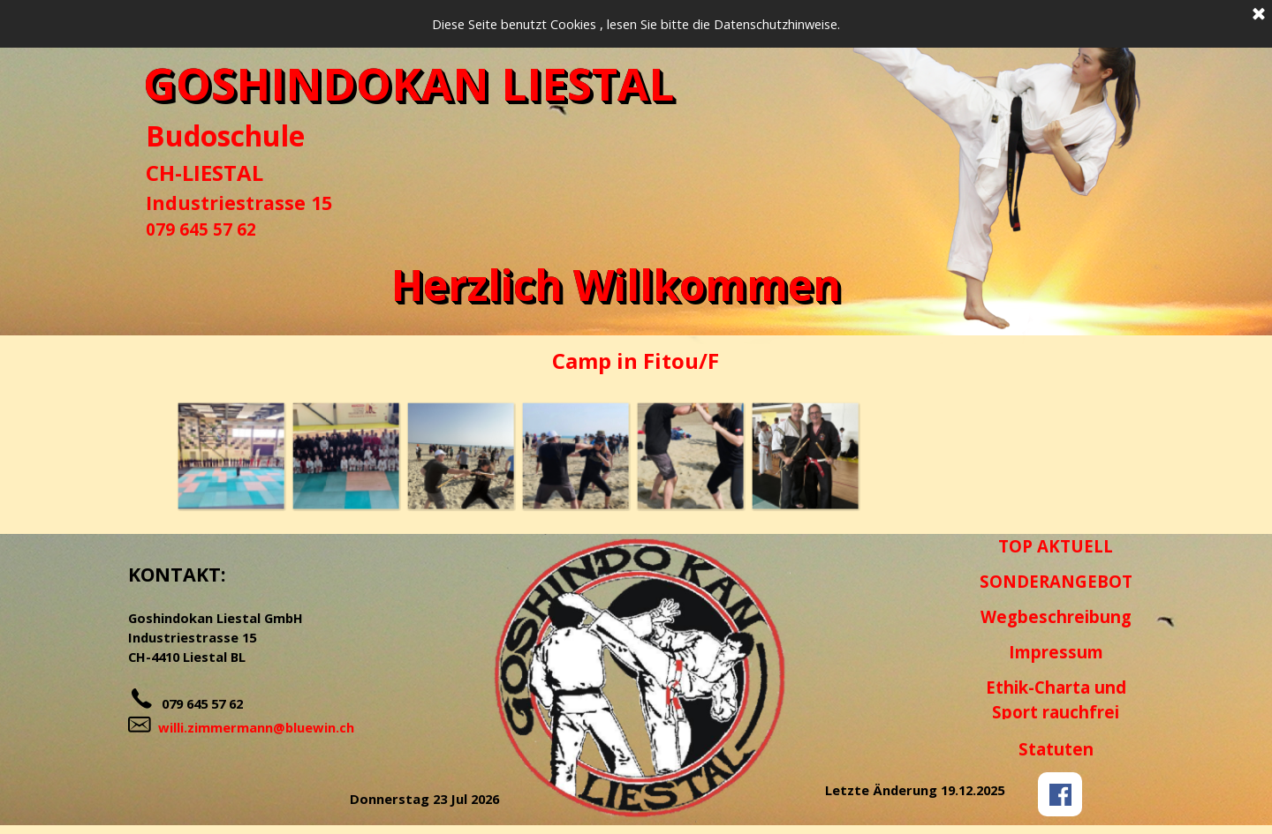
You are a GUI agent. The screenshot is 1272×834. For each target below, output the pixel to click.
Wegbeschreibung (1056, 616)
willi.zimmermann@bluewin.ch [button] (256, 727)
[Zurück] (164, 455)
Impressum (1056, 652)
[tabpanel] (256, 178)
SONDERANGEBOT (1056, 581)
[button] (230, 455)
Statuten (1056, 749)
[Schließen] (1259, 15)
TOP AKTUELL (1055, 546)
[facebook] (1060, 794)
